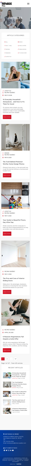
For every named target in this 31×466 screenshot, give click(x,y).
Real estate (22, 45)
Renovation (22, 49)
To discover (22, 52)
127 (15, 358)
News (20, 41)
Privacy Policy (12, 460)
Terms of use (19, 460)
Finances (7, 52)
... (11, 358)
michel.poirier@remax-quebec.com (16, 443)
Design (7, 49)
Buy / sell (8, 45)
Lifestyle (7, 56)
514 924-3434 (10, 441)
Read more (7, 116)
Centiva (18, 464)
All (6, 41)
